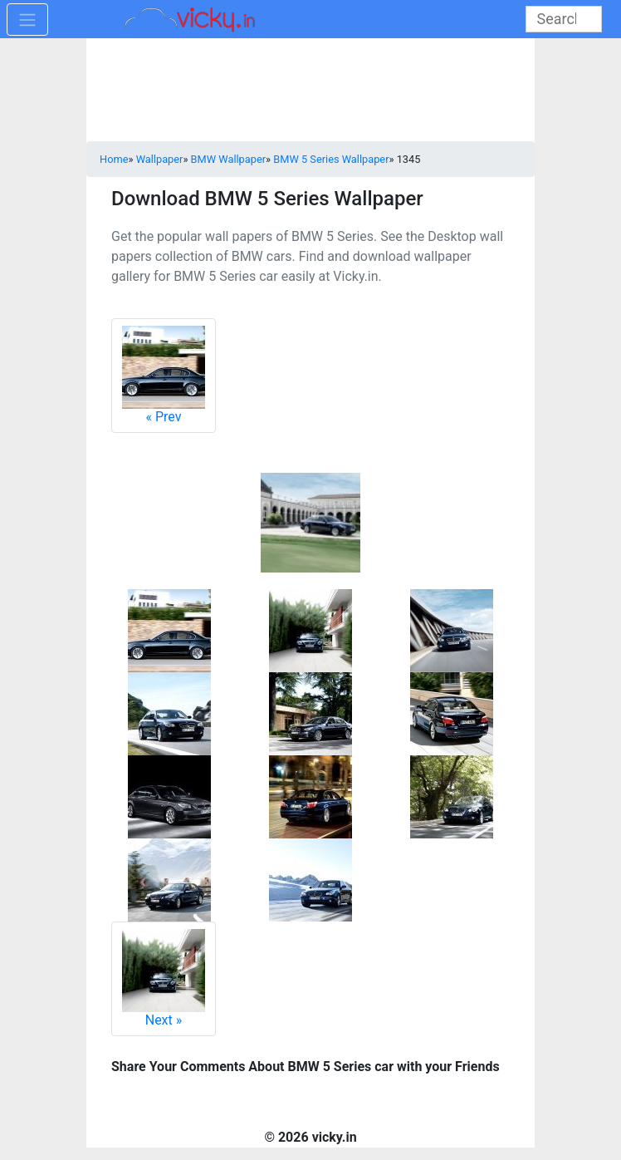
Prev (163, 375)
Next (163, 978)
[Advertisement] (310, 91)
